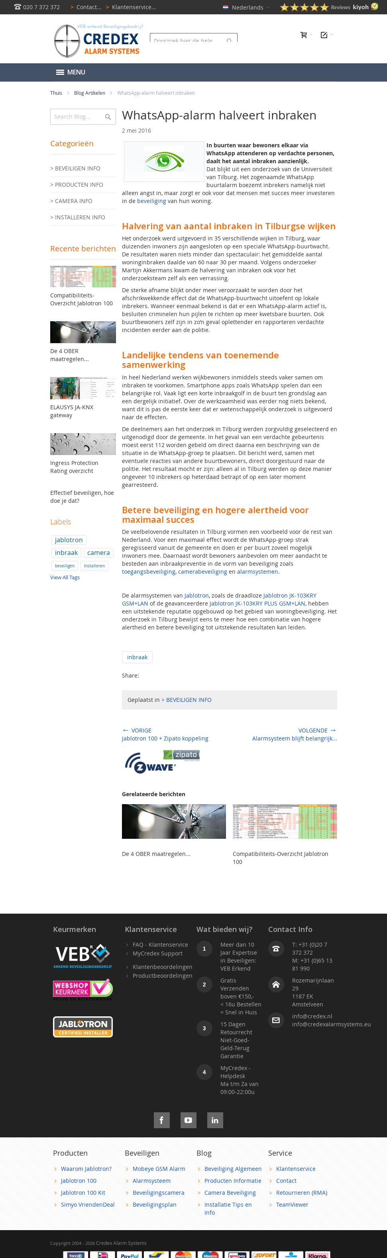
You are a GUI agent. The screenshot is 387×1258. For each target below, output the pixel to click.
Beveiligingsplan (155, 1204)
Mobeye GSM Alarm (159, 1168)
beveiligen (65, 565)
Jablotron (197, 595)
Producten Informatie (232, 1180)
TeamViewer (292, 1204)
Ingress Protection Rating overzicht (74, 467)
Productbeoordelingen (163, 975)
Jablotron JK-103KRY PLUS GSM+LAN (257, 603)
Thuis (56, 93)
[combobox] (194, 41)
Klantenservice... (129, 7)
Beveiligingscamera (159, 1192)
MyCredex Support (158, 953)
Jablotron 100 (78, 1180)
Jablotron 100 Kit (83, 1192)
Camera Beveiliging (230, 1192)
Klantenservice (296, 1168)
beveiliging (151, 201)
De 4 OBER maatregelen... (156, 854)
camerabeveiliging (202, 571)
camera (98, 553)
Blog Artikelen (90, 93)
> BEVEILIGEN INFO (186, 699)
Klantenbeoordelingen (163, 967)
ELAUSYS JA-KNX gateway (71, 411)
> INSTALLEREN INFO (77, 217)
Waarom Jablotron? (86, 1168)
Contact (286, 1180)
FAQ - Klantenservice (160, 944)
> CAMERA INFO (71, 201)
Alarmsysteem (152, 1180)
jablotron (69, 539)
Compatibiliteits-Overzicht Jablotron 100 (81, 299)
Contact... (85, 7)
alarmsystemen (257, 571)
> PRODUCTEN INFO (76, 184)
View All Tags (65, 577)
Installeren (94, 565)
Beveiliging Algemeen (233, 1168)
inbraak (137, 657)
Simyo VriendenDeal (88, 1204)
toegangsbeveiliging (148, 571)
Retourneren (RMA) (301, 1192)
